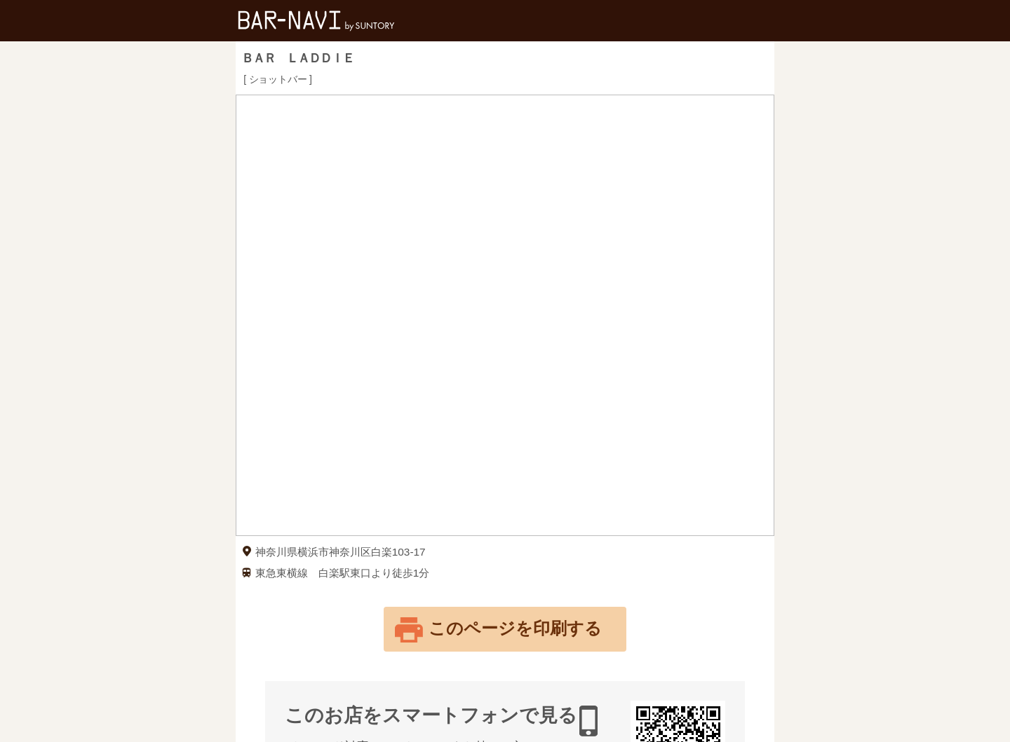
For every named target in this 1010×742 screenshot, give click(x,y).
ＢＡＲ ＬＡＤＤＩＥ (297, 58)
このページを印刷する (515, 628)
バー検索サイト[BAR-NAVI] (316, 20)
